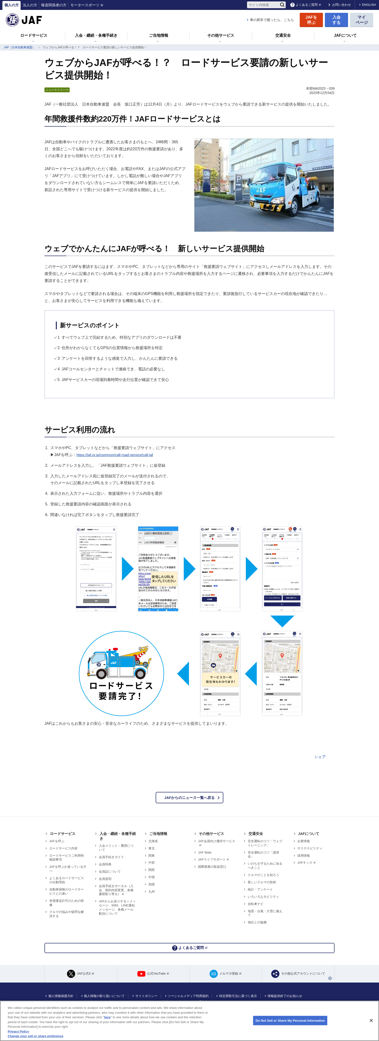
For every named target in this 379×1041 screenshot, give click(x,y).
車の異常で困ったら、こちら (272, 20)
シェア (320, 757)
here (107, 1017)
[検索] (282, 4)
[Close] (371, 1020)
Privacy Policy (18, 1031)
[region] (189, 1021)
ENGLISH (369, 5)
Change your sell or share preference (35, 1036)
